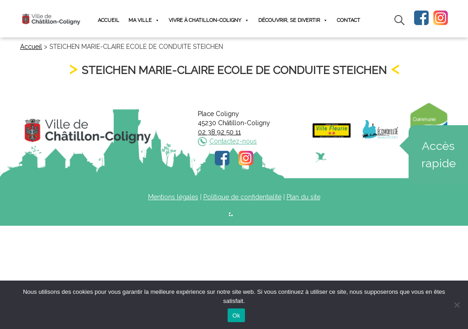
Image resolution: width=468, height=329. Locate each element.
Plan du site (303, 197)
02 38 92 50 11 (219, 132)
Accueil (108, 20)
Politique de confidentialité (242, 197)
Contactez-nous (233, 141)
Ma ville (144, 20)
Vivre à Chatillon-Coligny (209, 20)
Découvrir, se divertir (293, 20)
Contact (348, 20)
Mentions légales (173, 197)
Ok (236, 315)
